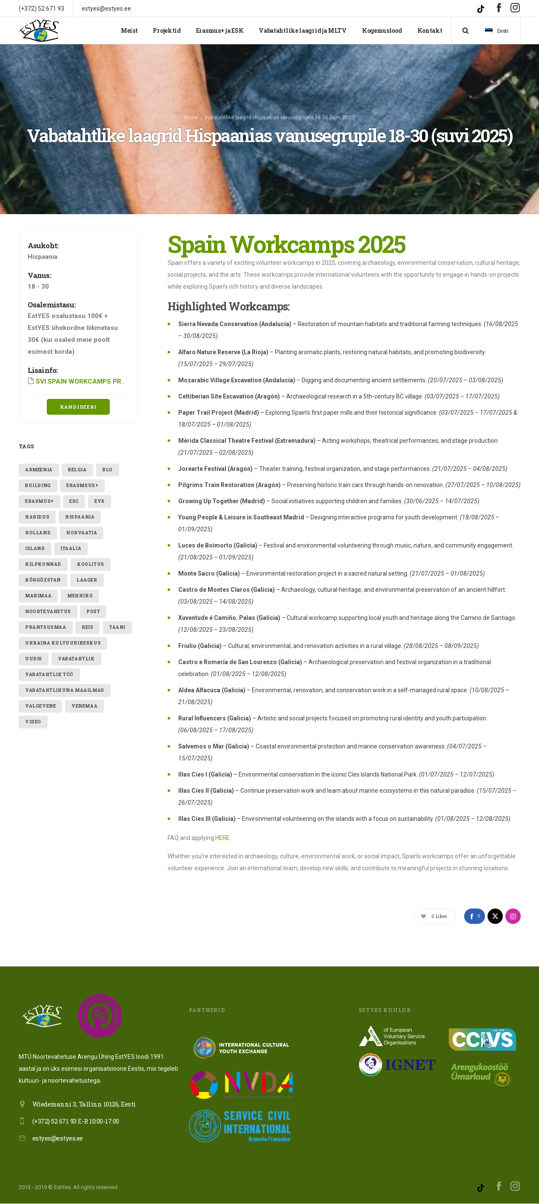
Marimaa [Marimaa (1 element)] (38, 596)
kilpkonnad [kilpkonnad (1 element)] (43, 564)
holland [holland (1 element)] (38, 533)
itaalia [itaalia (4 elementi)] (70, 548)
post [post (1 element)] (93, 611)
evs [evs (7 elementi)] (99, 501)
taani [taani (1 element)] (117, 627)
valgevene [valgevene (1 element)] (40, 706)
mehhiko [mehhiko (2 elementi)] (80, 596)
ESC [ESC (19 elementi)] (74, 501)
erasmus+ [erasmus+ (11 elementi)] (39, 501)
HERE (222, 838)
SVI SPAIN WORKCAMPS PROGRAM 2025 (98, 381)
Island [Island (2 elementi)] (35, 548)
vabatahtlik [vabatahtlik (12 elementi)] (76, 659)
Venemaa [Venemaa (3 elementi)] (84, 706)
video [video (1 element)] (33, 722)
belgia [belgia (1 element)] (77, 470)
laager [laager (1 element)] (87, 580)
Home (191, 117)
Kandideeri (78, 407)
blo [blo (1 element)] (108, 470)
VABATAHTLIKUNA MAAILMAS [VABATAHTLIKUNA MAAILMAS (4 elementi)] (64, 690)
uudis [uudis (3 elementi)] (33, 659)
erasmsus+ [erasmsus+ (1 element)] (82, 485)
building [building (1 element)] (38, 485)
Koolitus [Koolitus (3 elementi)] (90, 564)
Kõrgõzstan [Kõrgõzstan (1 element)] (43, 580)
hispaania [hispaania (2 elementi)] (79, 517)
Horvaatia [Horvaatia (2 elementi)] (81, 533)
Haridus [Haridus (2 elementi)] (37, 517)
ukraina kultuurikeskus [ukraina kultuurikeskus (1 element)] (63, 643)
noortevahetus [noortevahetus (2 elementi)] (48, 611)
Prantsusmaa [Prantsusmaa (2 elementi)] (45, 627)
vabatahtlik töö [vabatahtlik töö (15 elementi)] (49, 674)
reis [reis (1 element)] (87, 627)
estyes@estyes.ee (57, 1138)
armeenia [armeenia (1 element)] (39, 470)
